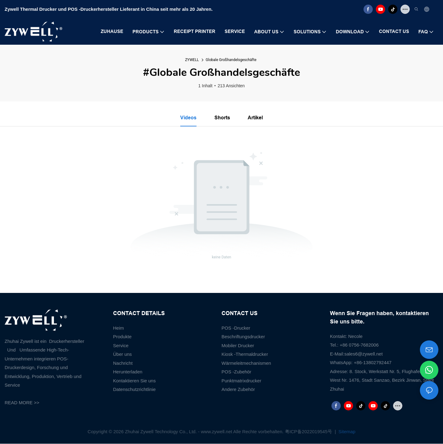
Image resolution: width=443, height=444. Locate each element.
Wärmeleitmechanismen (246, 363)
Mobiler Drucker (238, 345)
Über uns (122, 354)
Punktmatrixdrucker (241, 380)
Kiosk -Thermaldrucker (245, 354)
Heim (118, 328)
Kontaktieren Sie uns (134, 380)
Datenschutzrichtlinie (134, 389)
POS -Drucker (236, 328)
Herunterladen (127, 372)
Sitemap (346, 431)
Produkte (122, 336)
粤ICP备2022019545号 (309, 431)
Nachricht (122, 363)
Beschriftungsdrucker (243, 336)
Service (120, 345)
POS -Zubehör (236, 372)
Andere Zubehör (238, 389)
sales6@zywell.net (363, 353)
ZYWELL (192, 60)
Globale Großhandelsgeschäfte (231, 60)
